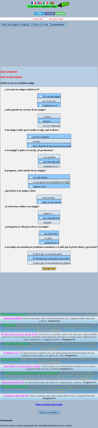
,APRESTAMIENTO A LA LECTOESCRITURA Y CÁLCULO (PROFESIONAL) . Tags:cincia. (49, 360)
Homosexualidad (13, 318)
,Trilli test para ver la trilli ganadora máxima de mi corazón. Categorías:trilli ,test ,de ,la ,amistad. (49, 367)
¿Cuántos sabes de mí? (16, 395)
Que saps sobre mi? (13, 382)
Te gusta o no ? (11, 353)
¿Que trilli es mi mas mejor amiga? (22, 366)
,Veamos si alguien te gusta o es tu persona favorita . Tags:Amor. (49, 314)
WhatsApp (60, 14)
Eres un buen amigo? (11, 77)
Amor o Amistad (9, 71)
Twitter (39, 14)
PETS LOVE (9, 325)
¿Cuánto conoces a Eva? (14, 386)
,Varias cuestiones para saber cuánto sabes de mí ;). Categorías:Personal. (49, 396)
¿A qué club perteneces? (16, 343)
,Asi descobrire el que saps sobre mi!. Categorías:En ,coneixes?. (49, 382)
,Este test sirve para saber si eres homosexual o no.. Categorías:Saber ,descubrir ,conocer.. (49, 319)
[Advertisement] (49, 46)
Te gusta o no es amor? (13, 314)
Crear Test (38, 19)
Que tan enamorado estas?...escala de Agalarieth (31, 373)
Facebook (50, 14)
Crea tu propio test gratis (48, 404)
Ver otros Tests (56, 19)
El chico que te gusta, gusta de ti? (20, 334)
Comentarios (57, 24)
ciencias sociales (10, 359)
